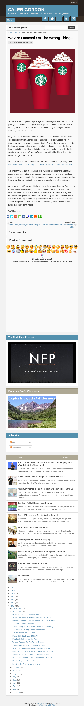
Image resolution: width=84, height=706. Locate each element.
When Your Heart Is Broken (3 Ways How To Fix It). (32, 648)
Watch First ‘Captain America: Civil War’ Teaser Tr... (32, 617)
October (16, 667)
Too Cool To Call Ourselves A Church (35, 503)
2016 (13, 603)
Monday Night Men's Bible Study (25, 661)
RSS (66, 19)
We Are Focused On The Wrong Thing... (40, 38)
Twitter (52, 19)
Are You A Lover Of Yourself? (23, 624)
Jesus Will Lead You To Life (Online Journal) (38, 515)
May (15, 683)
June (15, 680)
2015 (13, 606)
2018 (13, 596)
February (16, 692)
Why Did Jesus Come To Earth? (32, 563)
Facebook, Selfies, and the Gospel (25, 639)
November (17, 611)
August (16, 674)
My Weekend (23, 576)
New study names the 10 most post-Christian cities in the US (45, 489)
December (17, 608)
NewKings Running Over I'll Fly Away (26, 614)
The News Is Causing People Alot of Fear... (29, 630)
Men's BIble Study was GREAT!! (25, 636)
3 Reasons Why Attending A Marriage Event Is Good (41, 551)
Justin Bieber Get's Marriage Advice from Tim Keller (41, 477)
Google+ (59, 19)
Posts (13, 442)
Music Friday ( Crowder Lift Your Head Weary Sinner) (33, 651)
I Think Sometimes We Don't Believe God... (29, 645)
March (15, 689)
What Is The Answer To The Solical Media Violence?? (33, 658)
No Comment (27, 43)
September (17, 670)
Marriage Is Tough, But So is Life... (33, 527)
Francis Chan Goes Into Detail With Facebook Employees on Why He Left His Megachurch (45, 464)
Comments (15, 447)
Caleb (11, 43)
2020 (13, 590)
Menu (73, 2)
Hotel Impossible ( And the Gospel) (34, 539)
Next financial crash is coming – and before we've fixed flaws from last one (40, 165)
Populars (18, 457)
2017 (13, 600)
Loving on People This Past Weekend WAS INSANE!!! (33, 620)
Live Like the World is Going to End (26, 664)
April (15, 686)
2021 (13, 587)
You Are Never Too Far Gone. (24, 633)
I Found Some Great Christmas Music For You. (30, 655)
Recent (73, 19)
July (15, 677)
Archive (66, 457)
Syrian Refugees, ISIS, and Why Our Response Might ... (34, 627)
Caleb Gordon (26, 9)
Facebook (45, 19)
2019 (13, 593)
